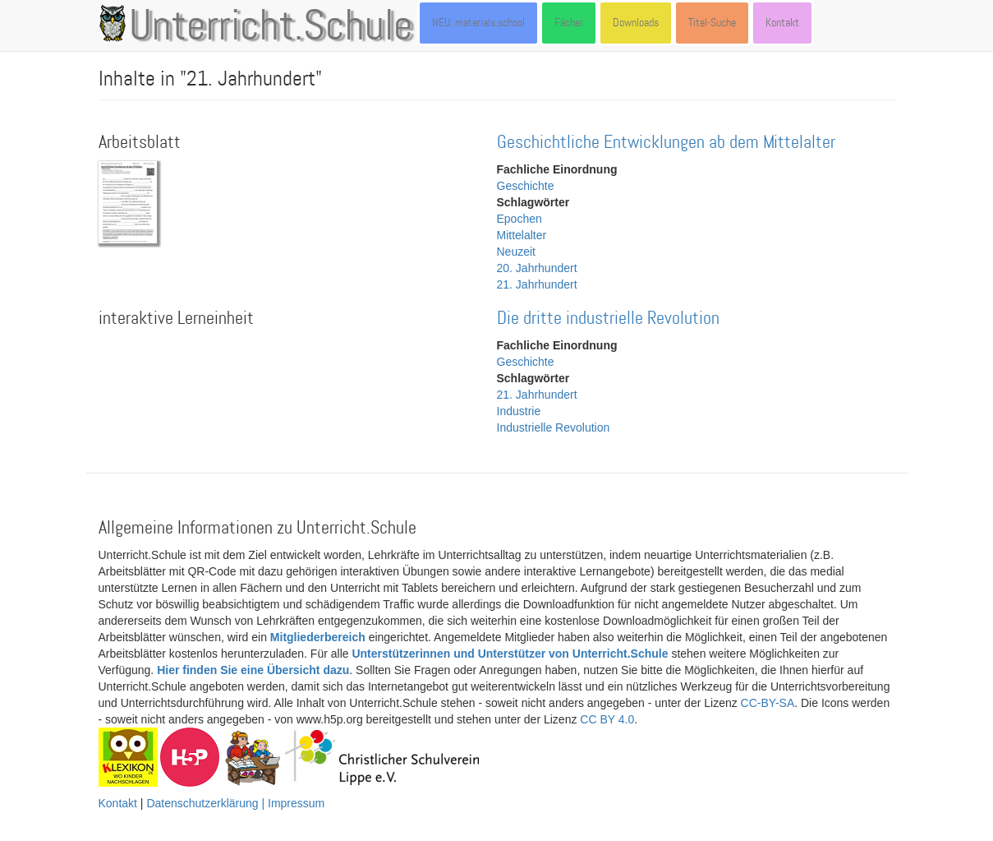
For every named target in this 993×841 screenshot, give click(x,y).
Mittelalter (522, 235)
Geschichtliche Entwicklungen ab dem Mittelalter (666, 143)
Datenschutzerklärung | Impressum (235, 803)
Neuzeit (516, 251)
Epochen (519, 218)
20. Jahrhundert (537, 268)
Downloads (636, 23)
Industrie (519, 411)
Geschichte (525, 185)
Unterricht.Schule (271, 27)
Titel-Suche (712, 23)
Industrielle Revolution (553, 427)
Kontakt (782, 23)
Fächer (568, 23)
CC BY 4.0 (607, 719)
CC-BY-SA (768, 702)
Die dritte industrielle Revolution (608, 318)
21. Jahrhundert (537, 284)
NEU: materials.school (478, 23)
